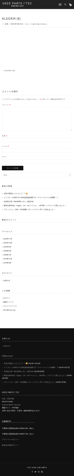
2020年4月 (7, 251)
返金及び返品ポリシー (10, 445)
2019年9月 (7, 263)
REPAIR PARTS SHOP (17, 6)
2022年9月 (7, 247)
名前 (4, 136)
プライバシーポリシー (10, 439)
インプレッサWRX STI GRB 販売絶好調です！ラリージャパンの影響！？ (31, 197)
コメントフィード (10, 306)
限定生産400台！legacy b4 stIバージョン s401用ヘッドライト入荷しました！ (35, 205)
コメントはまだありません (36, 24)
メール (5, 146)
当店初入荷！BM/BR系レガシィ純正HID (19, 201)
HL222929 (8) (11, 18)
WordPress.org (9, 310)
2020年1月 (7, 255)
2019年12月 (7, 259)
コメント (6, 104)
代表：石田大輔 (8, 398)
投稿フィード (8, 302)
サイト (4, 156)
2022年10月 (7, 243)
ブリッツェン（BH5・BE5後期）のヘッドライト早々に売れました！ (29, 209)
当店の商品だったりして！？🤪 (16, 193)
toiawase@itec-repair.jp (11, 404)
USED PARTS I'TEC (17, 3)
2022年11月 (7, 239)
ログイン (6, 298)
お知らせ (6, 280)
